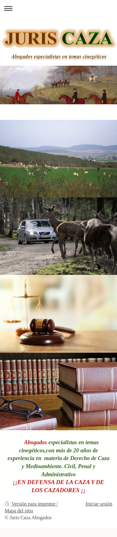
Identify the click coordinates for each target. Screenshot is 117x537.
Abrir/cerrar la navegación (58, 8)
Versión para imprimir (31, 503)
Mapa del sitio (19, 510)
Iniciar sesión (98, 503)
